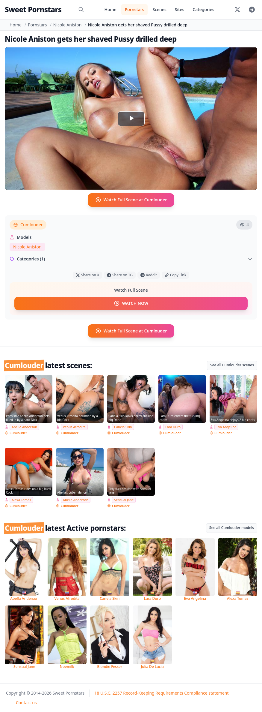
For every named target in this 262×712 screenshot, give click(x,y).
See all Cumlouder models (231, 527)
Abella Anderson (24, 426)
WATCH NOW (131, 303)
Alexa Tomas (21, 499)
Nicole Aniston (67, 25)
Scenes (159, 9)
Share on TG (120, 274)
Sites (179, 9)
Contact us (26, 702)
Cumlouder (28, 224)
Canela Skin (123, 426)
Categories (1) (131, 258)
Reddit (148, 274)
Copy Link (175, 274)
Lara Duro (173, 426)
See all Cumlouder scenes (232, 364)
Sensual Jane (124, 499)
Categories (203, 9)
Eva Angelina (226, 426)
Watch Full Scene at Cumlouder (131, 200)
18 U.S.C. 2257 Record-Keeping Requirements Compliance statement (161, 692)
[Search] (81, 9)
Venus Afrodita (74, 426)
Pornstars (134, 9)
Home (110, 9)
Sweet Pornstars (33, 9)
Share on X (87, 274)
